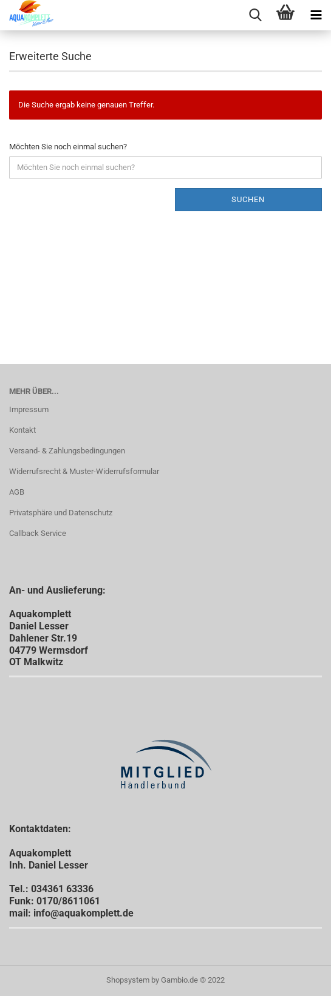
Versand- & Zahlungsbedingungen (67, 450)
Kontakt (22, 430)
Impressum (29, 409)
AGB (16, 491)
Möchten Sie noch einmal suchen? (68, 146)
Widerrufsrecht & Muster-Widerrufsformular (84, 471)
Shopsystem (127, 979)
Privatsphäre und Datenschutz (60, 512)
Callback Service (37, 533)
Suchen (248, 199)
